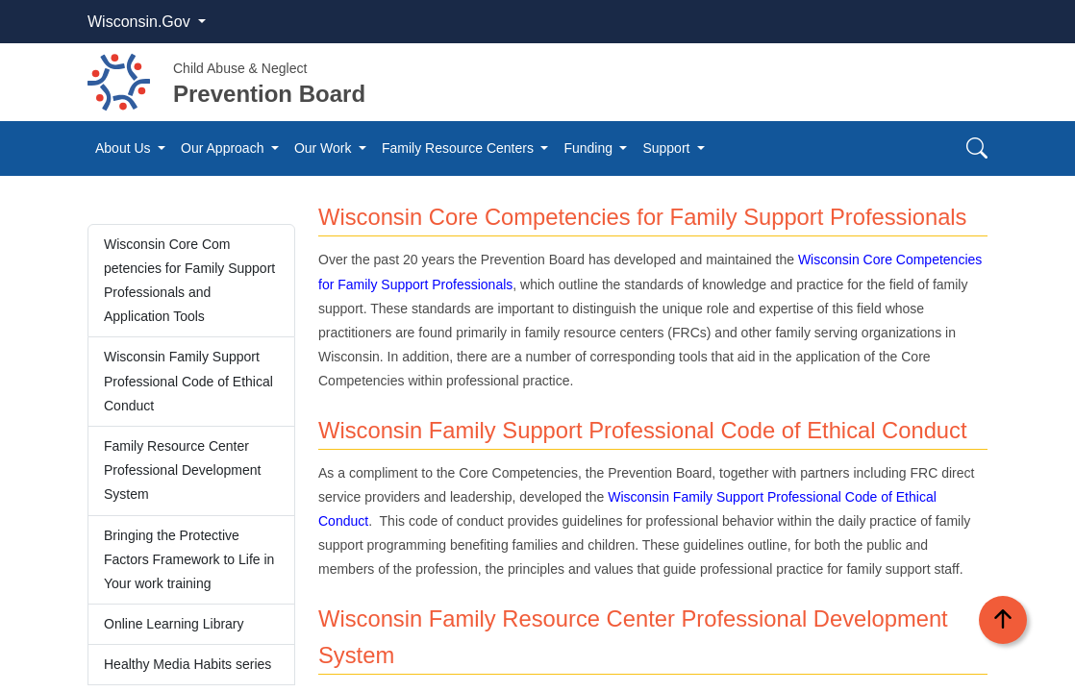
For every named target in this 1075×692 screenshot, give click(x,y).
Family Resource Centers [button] (460, 148)
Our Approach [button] (224, 148)
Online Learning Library (174, 623)
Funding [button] (589, 148)
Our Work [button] (325, 148)
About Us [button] (124, 148)
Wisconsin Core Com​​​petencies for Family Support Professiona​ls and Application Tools (189, 280)
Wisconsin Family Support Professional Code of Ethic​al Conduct (188, 380)
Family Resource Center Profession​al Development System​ (182, 470)
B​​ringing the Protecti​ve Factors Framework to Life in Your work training (189, 559)
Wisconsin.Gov (141, 21)
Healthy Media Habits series (187, 664)
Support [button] (667, 148)
